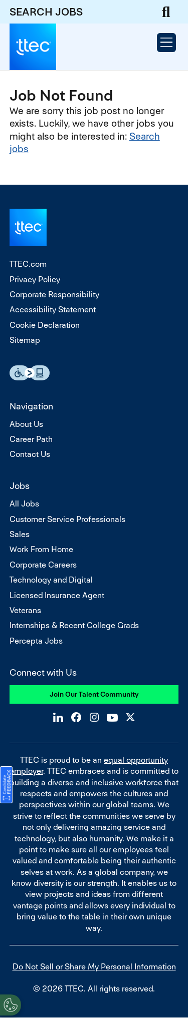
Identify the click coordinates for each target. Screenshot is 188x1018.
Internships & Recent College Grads (74, 625)
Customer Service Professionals (67, 519)
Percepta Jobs (36, 641)
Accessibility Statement (53, 309)
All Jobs (24, 503)
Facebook (76, 717)
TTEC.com (28, 264)
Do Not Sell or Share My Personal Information (94, 966)
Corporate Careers (43, 565)
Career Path (31, 439)
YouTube (112, 717)
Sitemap (25, 340)
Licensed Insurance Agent (57, 595)
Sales (20, 534)
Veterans (25, 610)
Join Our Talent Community (94, 694)
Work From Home (41, 549)
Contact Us (30, 454)
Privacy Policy (35, 279)
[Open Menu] (166, 42)
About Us (26, 424)
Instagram (94, 717)
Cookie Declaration (45, 325)
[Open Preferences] (10, 1004)
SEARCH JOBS (46, 12)
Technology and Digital (51, 580)
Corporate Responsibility (54, 294)
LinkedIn (58, 717)
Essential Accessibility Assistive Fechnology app (30, 372)
